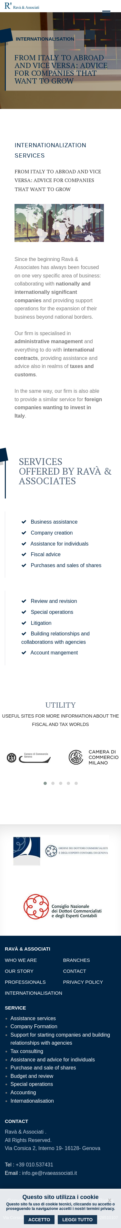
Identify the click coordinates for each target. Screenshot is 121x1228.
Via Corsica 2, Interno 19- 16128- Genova (52, 1148)
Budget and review (32, 1076)
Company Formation (34, 1026)
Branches (76, 960)
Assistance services (33, 1018)
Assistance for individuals (54, 543)
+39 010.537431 (34, 1164)
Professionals (25, 982)
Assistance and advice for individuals (53, 1059)
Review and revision (49, 601)
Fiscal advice (41, 554)
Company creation (47, 533)
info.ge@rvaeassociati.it (49, 1173)
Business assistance (49, 522)
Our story (19, 971)
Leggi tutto (77, 1219)
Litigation (36, 623)
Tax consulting (27, 1051)
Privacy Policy (83, 982)
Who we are (21, 960)
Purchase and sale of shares (43, 1067)
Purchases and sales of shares (61, 565)
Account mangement (49, 652)
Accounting (23, 1092)
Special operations (47, 612)
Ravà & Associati (25, 1132)
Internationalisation (33, 993)
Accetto (39, 1219)
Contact (74, 971)
